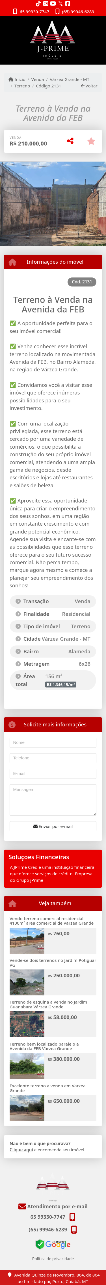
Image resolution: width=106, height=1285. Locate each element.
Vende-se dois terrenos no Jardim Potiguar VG (53, 962)
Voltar (89, 86)
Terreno (22, 86)
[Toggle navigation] (90, 23)
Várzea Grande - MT (69, 79)
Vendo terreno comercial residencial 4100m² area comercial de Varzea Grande (52, 921)
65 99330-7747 (34, 11)
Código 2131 (48, 86)
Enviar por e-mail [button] (53, 826)
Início (16, 79)
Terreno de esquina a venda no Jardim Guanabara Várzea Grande (48, 1004)
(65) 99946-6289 (78, 11)
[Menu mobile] (53, 40)
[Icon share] (38, 3)
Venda (37, 79)
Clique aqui (21, 1149)
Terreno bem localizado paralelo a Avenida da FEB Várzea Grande (44, 1046)
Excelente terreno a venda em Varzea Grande (48, 1088)
